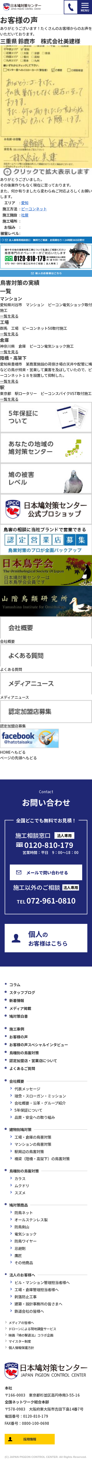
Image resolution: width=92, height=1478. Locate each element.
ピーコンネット (34, 208)
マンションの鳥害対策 (32, 1144)
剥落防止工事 (25, 1296)
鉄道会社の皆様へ (29, 1311)
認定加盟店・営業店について (33, 1060)
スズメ (20, 1192)
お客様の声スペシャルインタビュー (38, 1044)
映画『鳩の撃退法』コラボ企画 (31, 1335)
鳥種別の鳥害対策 (24, 1052)
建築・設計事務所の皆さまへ (38, 1303)
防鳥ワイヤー (25, 1241)
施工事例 (16, 1029)
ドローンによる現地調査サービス (32, 1328)
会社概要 (16, 1081)
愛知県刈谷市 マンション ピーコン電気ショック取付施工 (46, 307)
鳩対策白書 (18, 1016)
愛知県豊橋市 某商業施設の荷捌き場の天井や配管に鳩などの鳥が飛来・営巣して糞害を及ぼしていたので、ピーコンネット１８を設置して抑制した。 (46, 369)
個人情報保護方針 (21, 1347)
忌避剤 (20, 1248)
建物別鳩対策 (20, 1129)
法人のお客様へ (22, 1274)
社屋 (24, 214)
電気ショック (25, 1233)
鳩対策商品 (18, 1205)
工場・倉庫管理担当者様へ (36, 1289)
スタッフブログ (22, 992)
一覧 (5, 291)
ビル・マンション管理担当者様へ (42, 1282)
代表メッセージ (27, 1088)
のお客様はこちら (48, 938)
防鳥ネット (23, 1212)
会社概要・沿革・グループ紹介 (40, 1103)
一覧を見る (9, 316)
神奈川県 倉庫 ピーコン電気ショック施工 (37, 346)
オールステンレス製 (31, 1219)
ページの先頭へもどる (18, 757)
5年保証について (28, 1110)
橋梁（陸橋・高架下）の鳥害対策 (42, 1158)
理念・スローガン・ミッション (40, 1095)
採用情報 (29, 1439)
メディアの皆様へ (21, 1322)
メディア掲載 (20, 1008)
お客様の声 (18, 1036)
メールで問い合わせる (47, 872)
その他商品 (23, 1262)
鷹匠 (18, 1255)
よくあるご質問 (22, 1068)
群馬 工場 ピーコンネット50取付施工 (33, 328)
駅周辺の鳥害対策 (29, 1151)
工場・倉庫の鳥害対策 (32, 1137)
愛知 (24, 202)
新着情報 (16, 1000)
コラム (14, 984)
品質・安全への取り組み (34, 1117)
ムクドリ (21, 1185)
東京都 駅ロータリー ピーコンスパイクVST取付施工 (46, 393)
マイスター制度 (20, 1341)
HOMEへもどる (13, 752)
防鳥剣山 (21, 1226)
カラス (20, 1178)
